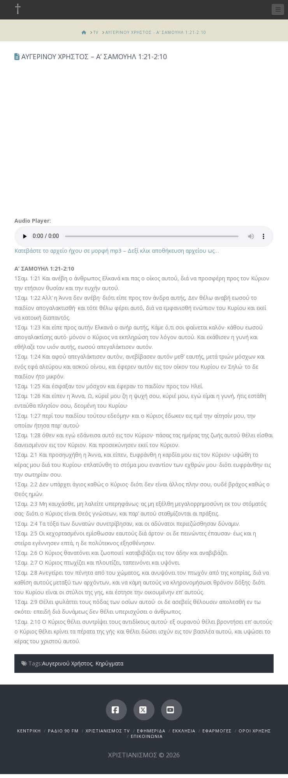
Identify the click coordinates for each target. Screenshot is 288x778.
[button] (278, 9)
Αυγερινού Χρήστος (67, 663)
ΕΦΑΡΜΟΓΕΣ (217, 731)
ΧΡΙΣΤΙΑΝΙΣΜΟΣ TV (108, 731)
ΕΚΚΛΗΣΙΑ (183, 731)
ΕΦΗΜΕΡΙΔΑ (151, 731)
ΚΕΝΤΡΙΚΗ (29, 731)
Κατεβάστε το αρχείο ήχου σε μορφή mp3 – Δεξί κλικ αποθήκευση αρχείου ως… (116, 250)
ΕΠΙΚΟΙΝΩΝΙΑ (147, 736)
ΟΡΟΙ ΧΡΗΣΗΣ (255, 731)
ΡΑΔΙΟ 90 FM (63, 731)
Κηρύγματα (109, 663)
